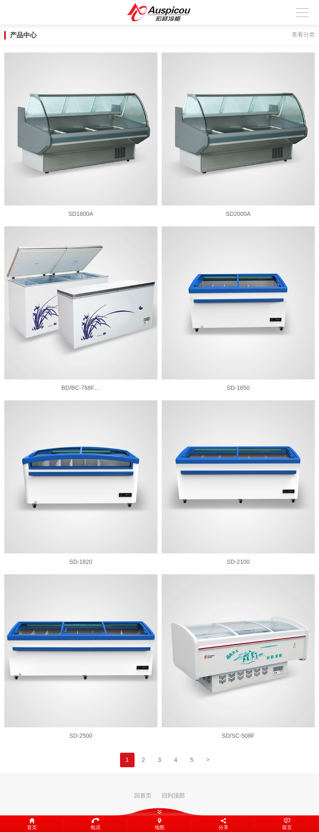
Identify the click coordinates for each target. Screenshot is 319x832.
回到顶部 (173, 795)
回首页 (143, 795)
